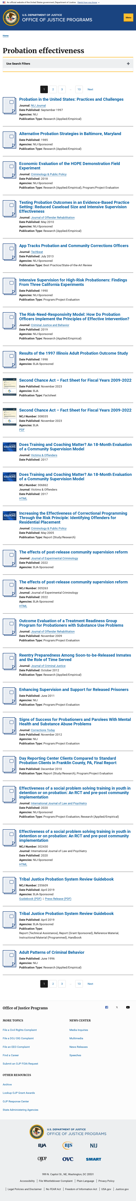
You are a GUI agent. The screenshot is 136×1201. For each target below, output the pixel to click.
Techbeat (37, 252)
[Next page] (92, 89)
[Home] (57, 17)
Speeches (75, 1055)
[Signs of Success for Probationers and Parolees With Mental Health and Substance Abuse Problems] (9, 733)
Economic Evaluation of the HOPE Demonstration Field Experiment (69, 165)
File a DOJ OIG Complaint (18, 1038)
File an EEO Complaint (16, 1046)
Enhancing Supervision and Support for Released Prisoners (73, 689)
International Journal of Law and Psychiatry (59, 803)
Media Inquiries (78, 1030)
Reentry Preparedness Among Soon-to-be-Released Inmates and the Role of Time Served (75, 657)
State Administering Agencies (20, 1109)
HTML (23, 498)
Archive (7, 1084)
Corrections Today (43, 730)
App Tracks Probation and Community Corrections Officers (73, 245)
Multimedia (76, 1038)
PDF (22, 429)
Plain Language (85, 1181)
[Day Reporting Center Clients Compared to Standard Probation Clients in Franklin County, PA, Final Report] (9, 772)
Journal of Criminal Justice (48, 666)
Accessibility (27, 1181)
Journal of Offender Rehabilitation (53, 217)
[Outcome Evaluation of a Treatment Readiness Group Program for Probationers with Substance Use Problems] (9, 634)
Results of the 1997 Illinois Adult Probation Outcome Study (73, 353)
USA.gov (106, 1189)
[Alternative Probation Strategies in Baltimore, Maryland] (9, 147)
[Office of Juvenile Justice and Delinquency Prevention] (42, 1162)
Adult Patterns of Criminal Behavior (51, 952)
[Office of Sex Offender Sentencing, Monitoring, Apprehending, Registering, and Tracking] (93, 1161)
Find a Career (11, 1055)
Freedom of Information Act (81, 1189)
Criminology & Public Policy (49, 174)
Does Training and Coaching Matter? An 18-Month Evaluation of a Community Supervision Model (75, 446)
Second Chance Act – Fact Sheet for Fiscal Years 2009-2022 (75, 380)
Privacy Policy (106, 1181)
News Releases (78, 1046)
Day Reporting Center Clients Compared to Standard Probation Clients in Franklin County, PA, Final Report (67, 760)
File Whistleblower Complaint (56, 1181)
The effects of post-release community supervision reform (73, 552)
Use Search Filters (18, 63)
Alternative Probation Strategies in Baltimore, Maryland (70, 133)
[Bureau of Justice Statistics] (68, 1150)
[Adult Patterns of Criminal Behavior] (9, 966)
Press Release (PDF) (58, 898)
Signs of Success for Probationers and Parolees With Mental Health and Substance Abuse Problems (75, 721)
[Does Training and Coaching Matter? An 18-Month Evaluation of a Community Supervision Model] (9, 447)
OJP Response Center (16, 1101)
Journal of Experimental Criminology (54, 558)
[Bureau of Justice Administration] (42, 1148)
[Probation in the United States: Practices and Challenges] (9, 113)
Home (6, 35)
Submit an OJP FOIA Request (20, 1063)
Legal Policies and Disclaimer (25, 1189)
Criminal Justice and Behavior (50, 325)
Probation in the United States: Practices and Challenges (71, 99)
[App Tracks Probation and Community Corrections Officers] (9, 259)
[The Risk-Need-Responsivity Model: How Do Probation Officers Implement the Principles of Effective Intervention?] (9, 328)
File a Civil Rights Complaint (20, 1030)
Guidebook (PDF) (30, 898)
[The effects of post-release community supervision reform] (9, 566)
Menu (128, 17)
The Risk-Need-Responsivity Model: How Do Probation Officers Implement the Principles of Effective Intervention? (74, 316)
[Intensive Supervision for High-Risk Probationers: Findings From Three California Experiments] (9, 294)
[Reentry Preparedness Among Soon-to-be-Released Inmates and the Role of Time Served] (9, 669)
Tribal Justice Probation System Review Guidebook (66, 879)
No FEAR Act (53, 1189)
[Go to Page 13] (79, 89)
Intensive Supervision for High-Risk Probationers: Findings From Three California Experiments (73, 282)
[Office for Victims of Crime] (67, 1161)
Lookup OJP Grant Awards (19, 1092)
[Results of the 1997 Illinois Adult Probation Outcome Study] (9, 367)
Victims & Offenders (44, 455)
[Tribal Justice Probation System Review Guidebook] (9, 893)
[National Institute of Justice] (93, 1148)
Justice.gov (122, 1189)
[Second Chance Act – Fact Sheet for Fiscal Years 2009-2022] (9, 387)
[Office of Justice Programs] (11, 17)
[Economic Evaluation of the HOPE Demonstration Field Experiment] (9, 177)
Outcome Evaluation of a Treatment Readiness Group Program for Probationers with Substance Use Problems (71, 623)
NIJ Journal (38, 105)
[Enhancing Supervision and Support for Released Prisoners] (9, 703)
